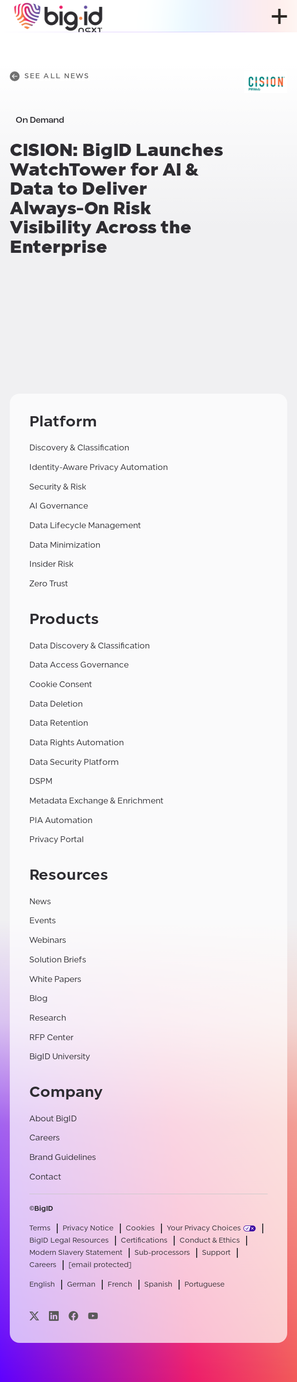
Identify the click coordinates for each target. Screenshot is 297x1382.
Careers (44, 1137)
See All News (50, 76)
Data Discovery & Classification (89, 645)
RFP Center (51, 1037)
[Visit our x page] (34, 1316)
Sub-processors (162, 1252)
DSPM (40, 781)
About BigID (53, 1118)
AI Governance (58, 506)
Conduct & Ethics (210, 1240)
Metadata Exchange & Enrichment (96, 800)
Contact (45, 1176)
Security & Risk (57, 486)
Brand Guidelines (62, 1157)
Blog (38, 998)
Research (47, 1018)
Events (42, 920)
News (40, 901)
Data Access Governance (79, 664)
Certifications (144, 1240)
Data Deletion (56, 704)
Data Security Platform (74, 762)
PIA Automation (60, 820)
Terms (39, 1228)
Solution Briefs (57, 959)
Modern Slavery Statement (75, 1252)
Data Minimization (64, 545)
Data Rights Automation (76, 742)
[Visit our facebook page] (73, 1316)
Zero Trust (48, 583)
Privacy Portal (56, 839)
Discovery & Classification (79, 447)
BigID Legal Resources (69, 1240)
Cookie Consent (60, 684)
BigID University (59, 1056)
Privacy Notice (88, 1228)
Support (216, 1252)
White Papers (55, 979)
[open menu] (279, 16)
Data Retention (58, 723)
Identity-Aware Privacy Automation (98, 467)
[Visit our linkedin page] (54, 1316)
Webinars (47, 940)
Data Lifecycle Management (85, 525)
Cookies (140, 1228)
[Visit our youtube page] (93, 1316)
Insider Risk (51, 564)
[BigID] (59, 16)
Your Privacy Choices (204, 1228)
